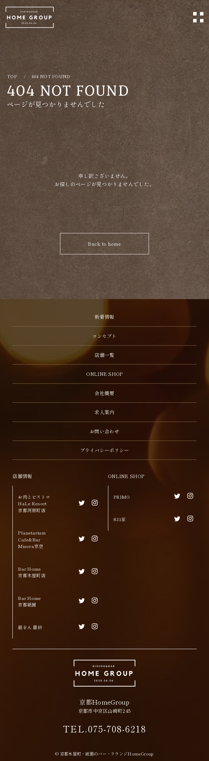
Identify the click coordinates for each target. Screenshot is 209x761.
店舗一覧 (104, 354)
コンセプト (104, 335)
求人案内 (104, 412)
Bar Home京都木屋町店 (32, 572)
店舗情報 (22, 476)
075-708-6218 (117, 728)
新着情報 (104, 316)
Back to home (104, 243)
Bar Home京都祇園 (29, 601)
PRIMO (121, 497)
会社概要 (104, 393)
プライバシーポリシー (104, 450)
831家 (119, 519)
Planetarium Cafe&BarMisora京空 (32, 539)
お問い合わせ (104, 431)
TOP (12, 76)
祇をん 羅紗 (30, 627)
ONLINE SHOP (126, 476)
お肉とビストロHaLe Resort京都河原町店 (34, 504)
